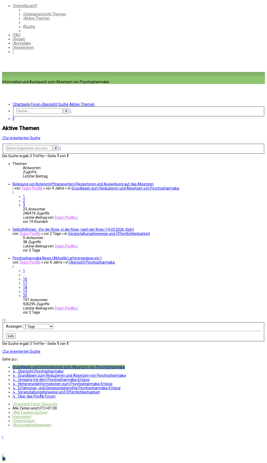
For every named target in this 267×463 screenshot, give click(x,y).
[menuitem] (44, 14)
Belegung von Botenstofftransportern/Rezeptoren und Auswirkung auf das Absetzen (83, 184)
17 (25, 283)
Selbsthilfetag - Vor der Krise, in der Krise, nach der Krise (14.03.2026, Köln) (73, 229)
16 (25, 279)
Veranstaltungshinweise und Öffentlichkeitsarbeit (109, 233)
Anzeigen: (29, 326)
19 (25, 291)
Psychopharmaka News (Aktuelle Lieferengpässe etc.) (57, 258)
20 (25, 296)
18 (25, 287)
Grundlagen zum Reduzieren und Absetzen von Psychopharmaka (125, 188)
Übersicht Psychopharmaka (92, 262)
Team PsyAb (32, 188)
